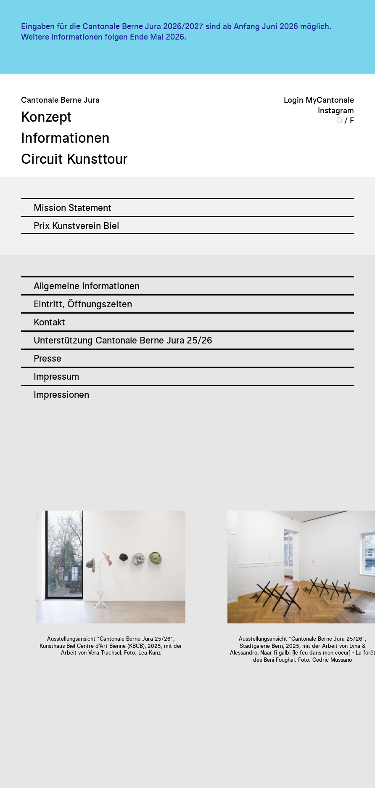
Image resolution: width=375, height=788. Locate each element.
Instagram (336, 110)
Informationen (71, 136)
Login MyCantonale (319, 99)
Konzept (50, 115)
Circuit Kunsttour (82, 157)
